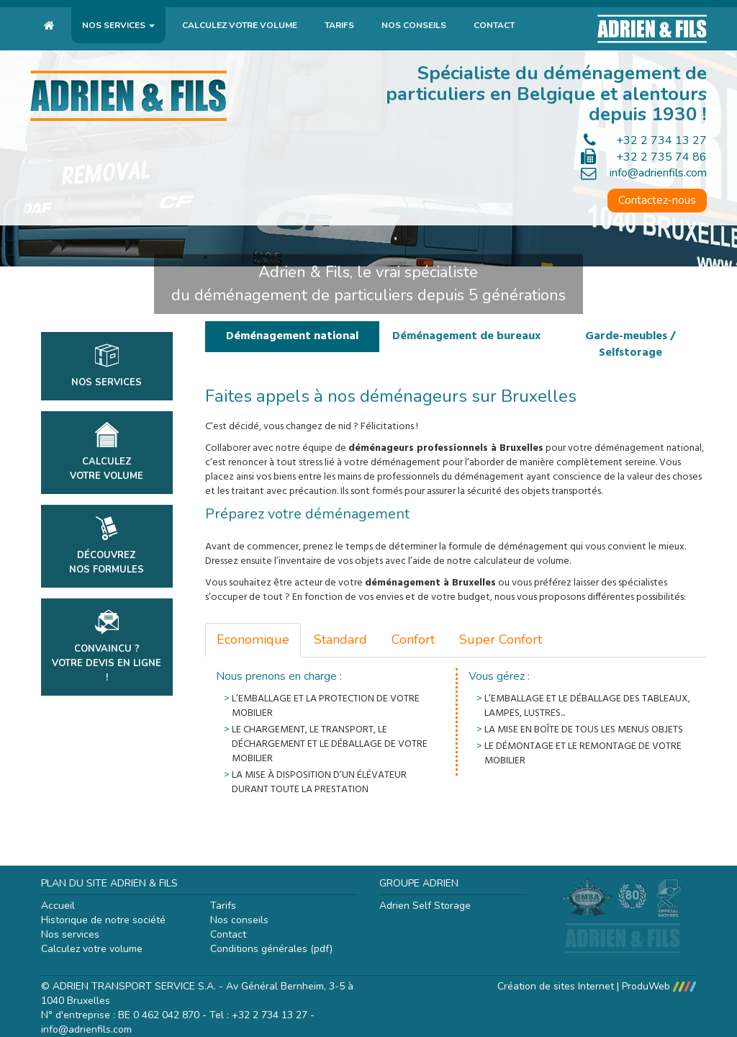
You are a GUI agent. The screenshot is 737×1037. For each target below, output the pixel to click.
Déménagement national (292, 336)
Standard (340, 639)
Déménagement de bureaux (466, 336)
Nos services (118, 25)
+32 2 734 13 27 (661, 140)
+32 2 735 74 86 (661, 157)
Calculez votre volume (239, 25)
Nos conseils (413, 25)
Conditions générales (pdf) (271, 949)
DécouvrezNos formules (106, 546)
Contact (494, 25)
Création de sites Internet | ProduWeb (596, 986)
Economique (253, 639)
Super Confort (500, 639)
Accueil (58, 905)
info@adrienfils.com (658, 173)
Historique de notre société (103, 920)
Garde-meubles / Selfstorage (630, 344)
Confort (413, 639)
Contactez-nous (657, 200)
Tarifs (339, 25)
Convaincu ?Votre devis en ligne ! (106, 646)
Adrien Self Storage (425, 905)
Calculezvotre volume (106, 452)
